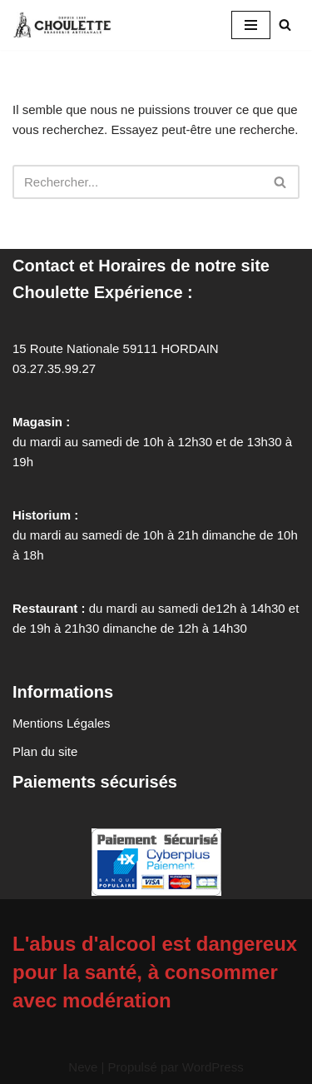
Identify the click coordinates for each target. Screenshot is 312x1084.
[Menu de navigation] (250, 25)
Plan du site (44, 751)
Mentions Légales (61, 723)
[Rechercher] (285, 24)
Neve (82, 1067)
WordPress (213, 1067)
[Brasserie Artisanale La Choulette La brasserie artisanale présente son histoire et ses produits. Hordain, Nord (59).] (66, 25)
